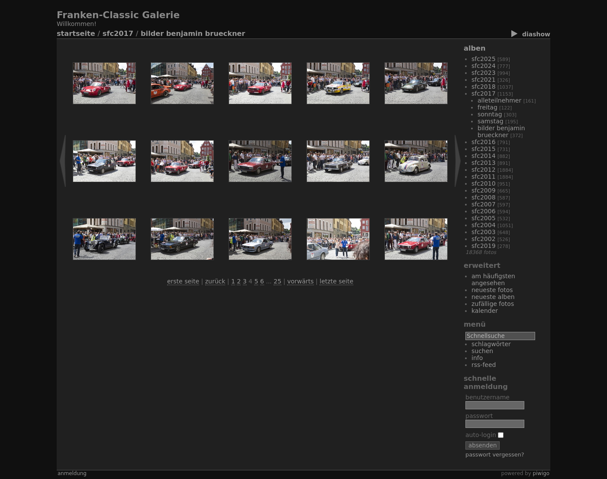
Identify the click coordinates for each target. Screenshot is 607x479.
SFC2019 (483, 245)
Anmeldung (72, 473)
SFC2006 (483, 211)
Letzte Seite (336, 281)
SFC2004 (483, 225)
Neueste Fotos (492, 289)
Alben (474, 48)
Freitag (487, 107)
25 (277, 281)
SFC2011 (483, 176)
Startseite (76, 33)
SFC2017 (118, 33)
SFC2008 (483, 197)
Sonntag (490, 114)
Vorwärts (300, 281)
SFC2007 (483, 204)
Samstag (491, 121)
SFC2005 (483, 218)
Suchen (482, 350)
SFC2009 (483, 190)
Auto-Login (484, 434)
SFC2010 (483, 183)
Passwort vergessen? (494, 454)
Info (477, 357)
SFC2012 (483, 169)
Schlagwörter (491, 344)
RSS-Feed (483, 364)
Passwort (479, 415)
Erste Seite (183, 281)
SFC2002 (483, 238)
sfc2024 (483, 65)
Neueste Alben (493, 296)
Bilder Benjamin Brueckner (193, 33)
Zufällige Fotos (492, 303)
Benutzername (487, 397)
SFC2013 (483, 162)
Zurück (215, 281)
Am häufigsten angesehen (493, 279)
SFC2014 (483, 155)
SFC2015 (483, 148)
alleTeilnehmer (499, 100)
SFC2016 (483, 141)
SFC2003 (483, 231)
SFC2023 (483, 72)
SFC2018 (483, 86)
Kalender (484, 310)
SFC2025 (483, 58)
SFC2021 (483, 79)
